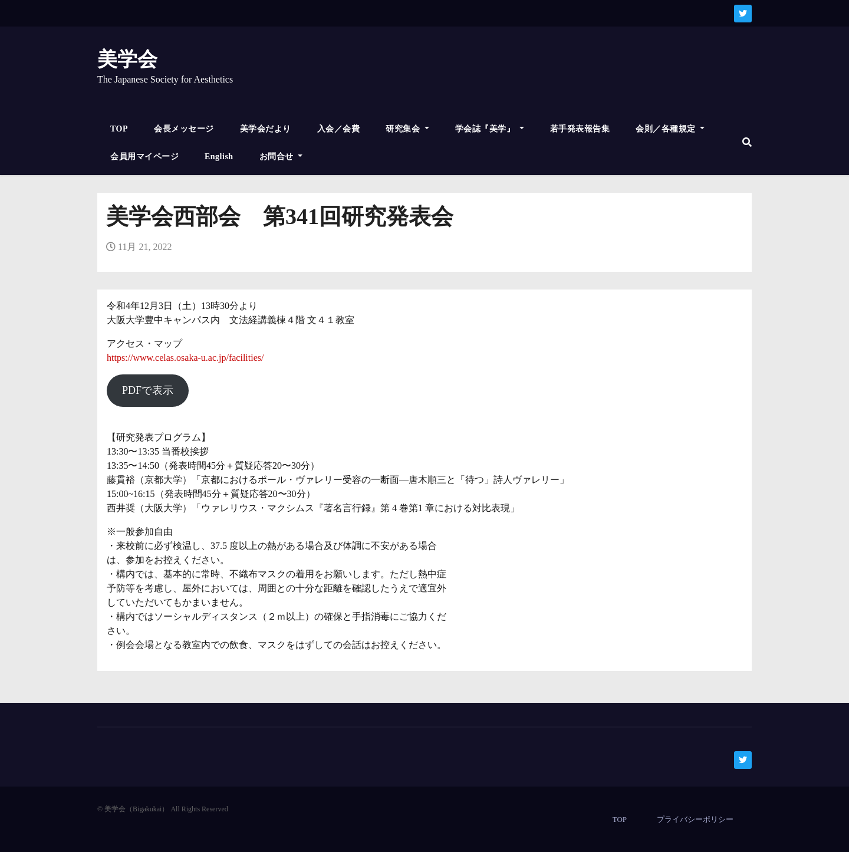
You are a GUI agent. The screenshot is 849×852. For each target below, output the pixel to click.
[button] (747, 142)
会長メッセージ (184, 128)
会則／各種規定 (670, 128)
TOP (119, 128)
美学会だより (265, 128)
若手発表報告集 (580, 128)
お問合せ (281, 156)
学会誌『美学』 (489, 128)
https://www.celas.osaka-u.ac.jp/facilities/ (185, 358)
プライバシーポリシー (695, 819)
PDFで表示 (147, 390)
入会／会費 (338, 128)
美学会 (127, 59)
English (219, 156)
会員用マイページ (144, 156)
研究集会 (407, 128)
